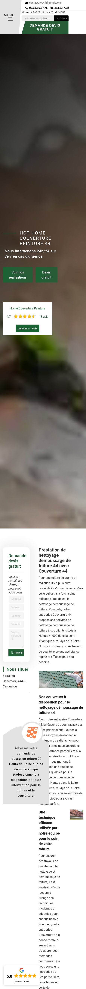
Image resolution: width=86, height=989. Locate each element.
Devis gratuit (46, 274)
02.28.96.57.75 (38, 7)
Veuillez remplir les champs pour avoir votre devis (15, 584)
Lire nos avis (21, 981)
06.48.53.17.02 (60, 7)
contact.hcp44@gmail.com (45, 2)
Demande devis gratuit (45, 27)
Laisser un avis (27, 328)
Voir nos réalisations (17, 274)
